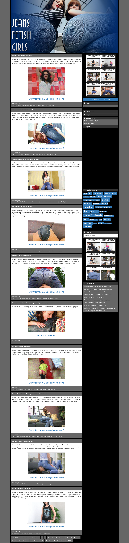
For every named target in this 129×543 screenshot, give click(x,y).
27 (42, 541)
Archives (87, 232)
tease (49, 389)
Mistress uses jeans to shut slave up (94, 311)
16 (71, 537)
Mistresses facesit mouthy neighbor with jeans (97, 294)
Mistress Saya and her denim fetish (22, 206)
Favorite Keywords (90, 190)
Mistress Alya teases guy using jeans (94, 302)
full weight (55, 436)
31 (57, 541)
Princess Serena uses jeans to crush (94, 292)
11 (52, 537)
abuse (85, 193)
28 (46, 541)
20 (16, 541)
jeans (31, 105)
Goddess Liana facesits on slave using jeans (25, 159)
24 (31, 541)
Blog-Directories (89, 118)
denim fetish (32, 251)
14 (63, 537)
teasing (53, 389)
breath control (89, 200)
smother (27, 105)
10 (48, 537)
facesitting (104, 203)
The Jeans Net (20, 154)
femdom (39, 105)
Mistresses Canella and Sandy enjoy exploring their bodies (30, 303)
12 (56, 537)
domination (96, 203)
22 (24, 541)
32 (61, 541)
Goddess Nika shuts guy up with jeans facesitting (98, 289)
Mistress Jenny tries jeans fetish (22, 55)
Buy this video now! (46, 335)
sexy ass (60, 436)
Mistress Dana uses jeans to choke (94, 297)
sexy (48, 251)
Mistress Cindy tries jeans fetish (21, 255)
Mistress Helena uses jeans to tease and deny (97, 286)
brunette (37, 251)
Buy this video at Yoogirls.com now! (46, 99)
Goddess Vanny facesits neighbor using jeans (97, 300)
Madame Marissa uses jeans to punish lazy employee (99, 308)
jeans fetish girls (50, 105)
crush (56, 201)
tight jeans (50, 533)
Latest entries (89, 283)
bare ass (44, 251)
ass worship (45, 154)
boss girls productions (104, 196)
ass (34, 105)
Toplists (87, 126)
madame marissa (108, 215)
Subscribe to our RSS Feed (101, 100)
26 (39, 541)
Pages (87, 103)
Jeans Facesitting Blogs (91, 121)
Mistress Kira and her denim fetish (22, 441)
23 (27, 541)
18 (78, 537)
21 (20, 541)
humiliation (51, 201)
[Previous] (15, 537)
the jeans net (108, 223)
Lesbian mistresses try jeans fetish (22, 110)
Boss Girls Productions (22, 201)
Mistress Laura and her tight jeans (22, 488)
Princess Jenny (20, 105)
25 (35, 541)
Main (85, 106)
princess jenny (93, 219)
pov (36, 105)
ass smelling (97, 193)
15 (67, 537)
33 (65, 541)
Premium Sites (89, 111)
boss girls (92, 196)
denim (43, 105)
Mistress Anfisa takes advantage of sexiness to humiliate (29, 394)
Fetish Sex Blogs (89, 123)
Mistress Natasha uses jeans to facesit (95, 305)
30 (54, 541)
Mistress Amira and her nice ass (21, 346)
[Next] (70, 540)
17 (75, 537)
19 (12, 541)
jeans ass (41, 201)
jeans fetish (103, 211)
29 (50, 541)
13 (60, 537)
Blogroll (87, 115)
